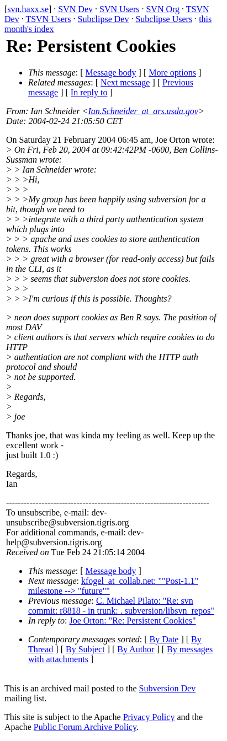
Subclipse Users (163, 19)
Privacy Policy (149, 717)
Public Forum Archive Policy (85, 727)
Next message (125, 82)
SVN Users (119, 9)
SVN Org (163, 9)
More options (172, 72)
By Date (164, 639)
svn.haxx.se (28, 9)
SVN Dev (75, 9)
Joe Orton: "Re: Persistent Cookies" (133, 620)
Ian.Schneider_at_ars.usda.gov (143, 111)
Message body (111, 72)
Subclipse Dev (103, 19)
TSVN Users (48, 19)
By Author (135, 649)
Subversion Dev (167, 688)
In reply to (89, 92)
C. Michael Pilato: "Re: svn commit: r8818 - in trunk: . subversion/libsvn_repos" (121, 605)
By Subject (85, 649)
